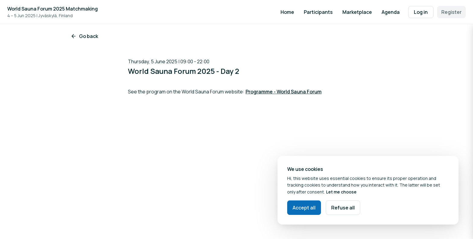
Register (451, 12)
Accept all (304, 207)
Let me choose (341, 192)
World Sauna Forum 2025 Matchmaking (52, 8)
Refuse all (343, 207)
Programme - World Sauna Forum (284, 91)
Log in (421, 12)
